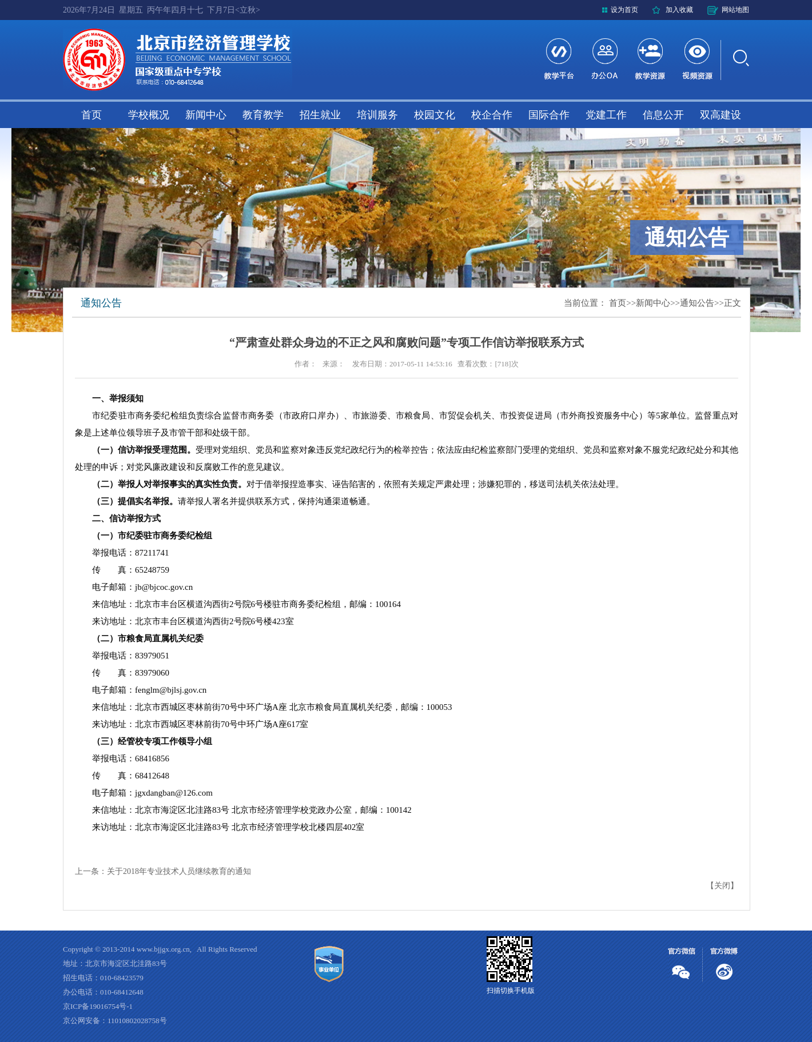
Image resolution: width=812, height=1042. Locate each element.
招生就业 (320, 115)
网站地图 (735, 10)
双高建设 (720, 115)
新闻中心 (205, 115)
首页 (91, 115)
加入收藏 (679, 10)
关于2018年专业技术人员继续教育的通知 (179, 871)
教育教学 (263, 115)
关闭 (722, 885)
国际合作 (549, 115)
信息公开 (663, 115)
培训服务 (377, 115)
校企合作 (491, 115)
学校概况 (148, 115)
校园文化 (434, 115)
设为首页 (624, 10)
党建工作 (606, 115)
